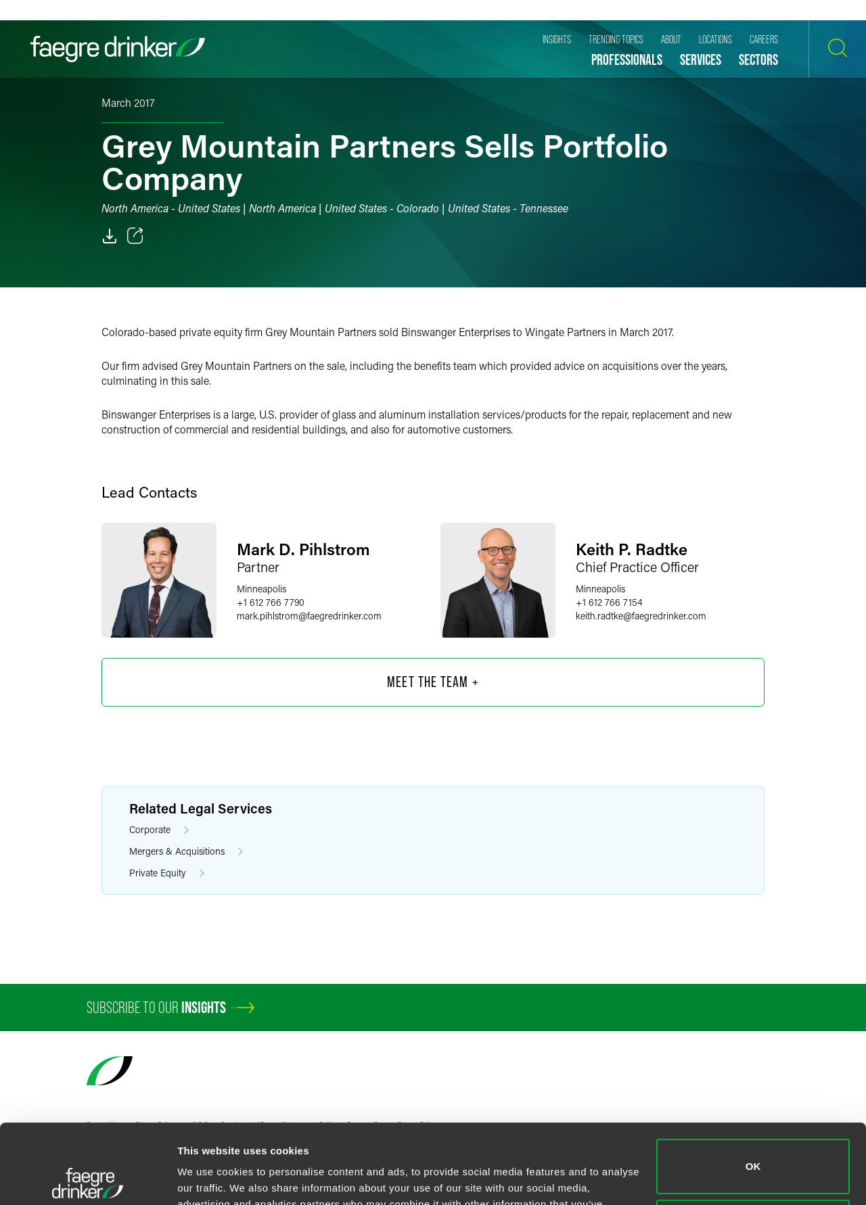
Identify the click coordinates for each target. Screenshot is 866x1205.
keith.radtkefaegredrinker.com (641, 615)
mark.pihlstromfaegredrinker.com (309, 615)
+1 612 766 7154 (609, 602)
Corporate (159, 830)
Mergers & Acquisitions (186, 852)
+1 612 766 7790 (270, 602)
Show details (208, 1178)
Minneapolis (261, 588)
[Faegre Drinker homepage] (117, 49)
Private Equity (166, 873)
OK (753, 1087)
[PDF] (109, 236)
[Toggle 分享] (135, 236)
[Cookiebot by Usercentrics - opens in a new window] (87, 1178)
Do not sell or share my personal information (753, 1147)
